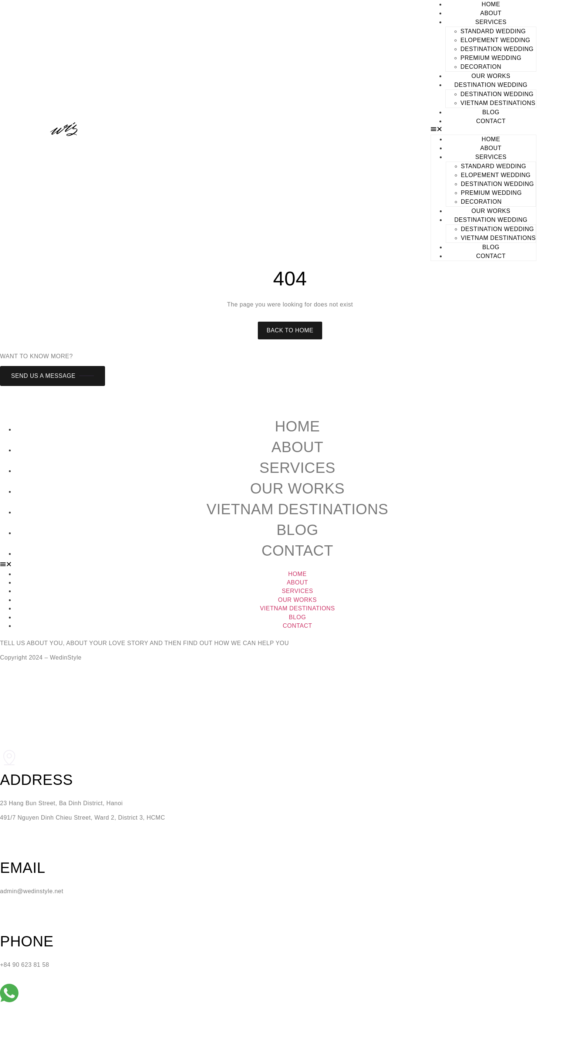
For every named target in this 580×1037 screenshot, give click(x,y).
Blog (297, 530)
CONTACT (491, 121)
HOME (491, 4)
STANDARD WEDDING (493, 31)
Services (297, 468)
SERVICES (491, 22)
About (297, 447)
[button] (484, 130)
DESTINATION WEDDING (497, 49)
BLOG (490, 112)
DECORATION (481, 67)
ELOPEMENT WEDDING (495, 40)
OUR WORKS (491, 76)
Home (297, 426)
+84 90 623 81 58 (24, 965)
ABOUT (491, 13)
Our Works (297, 488)
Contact (297, 550)
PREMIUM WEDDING (491, 58)
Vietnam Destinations (498, 103)
